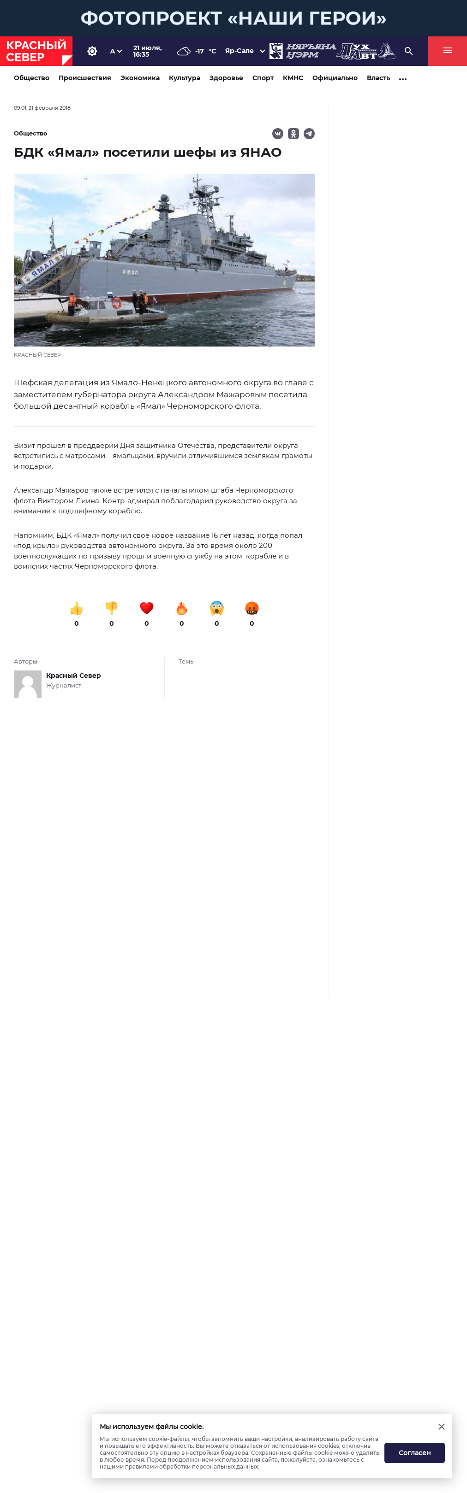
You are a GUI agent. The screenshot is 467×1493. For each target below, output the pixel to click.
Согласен (415, 1453)
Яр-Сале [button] (239, 51)
